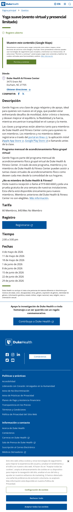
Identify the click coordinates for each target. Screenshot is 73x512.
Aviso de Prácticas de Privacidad (18, 395)
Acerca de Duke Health (13, 428)
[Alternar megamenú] (65, 4)
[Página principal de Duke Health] (9, 4)
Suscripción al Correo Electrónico (18, 447)
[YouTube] (13, 360)
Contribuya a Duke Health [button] (35, 321)
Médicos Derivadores (12, 452)
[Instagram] (13, 355)
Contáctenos (40, 356)
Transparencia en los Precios (16, 405)
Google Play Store (35, 140)
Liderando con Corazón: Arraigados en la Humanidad (28, 386)
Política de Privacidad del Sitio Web (19, 414)
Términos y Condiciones (14, 409)
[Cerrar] (68, 463)
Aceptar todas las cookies (36, 508)
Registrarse (23, 225)
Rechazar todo (36, 500)
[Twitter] (8, 360)
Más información (47, 56)
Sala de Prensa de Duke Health (17, 442)
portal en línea (37, 137)
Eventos (25, 10)
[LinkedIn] (19, 355)
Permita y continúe (21, 62)
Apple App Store (12, 140)
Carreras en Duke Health (14, 437)
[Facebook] (8, 355)
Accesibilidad (8, 381)
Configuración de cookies (36, 491)
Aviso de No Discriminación (15, 390)
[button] (70, 4)
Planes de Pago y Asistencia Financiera (21, 400)
